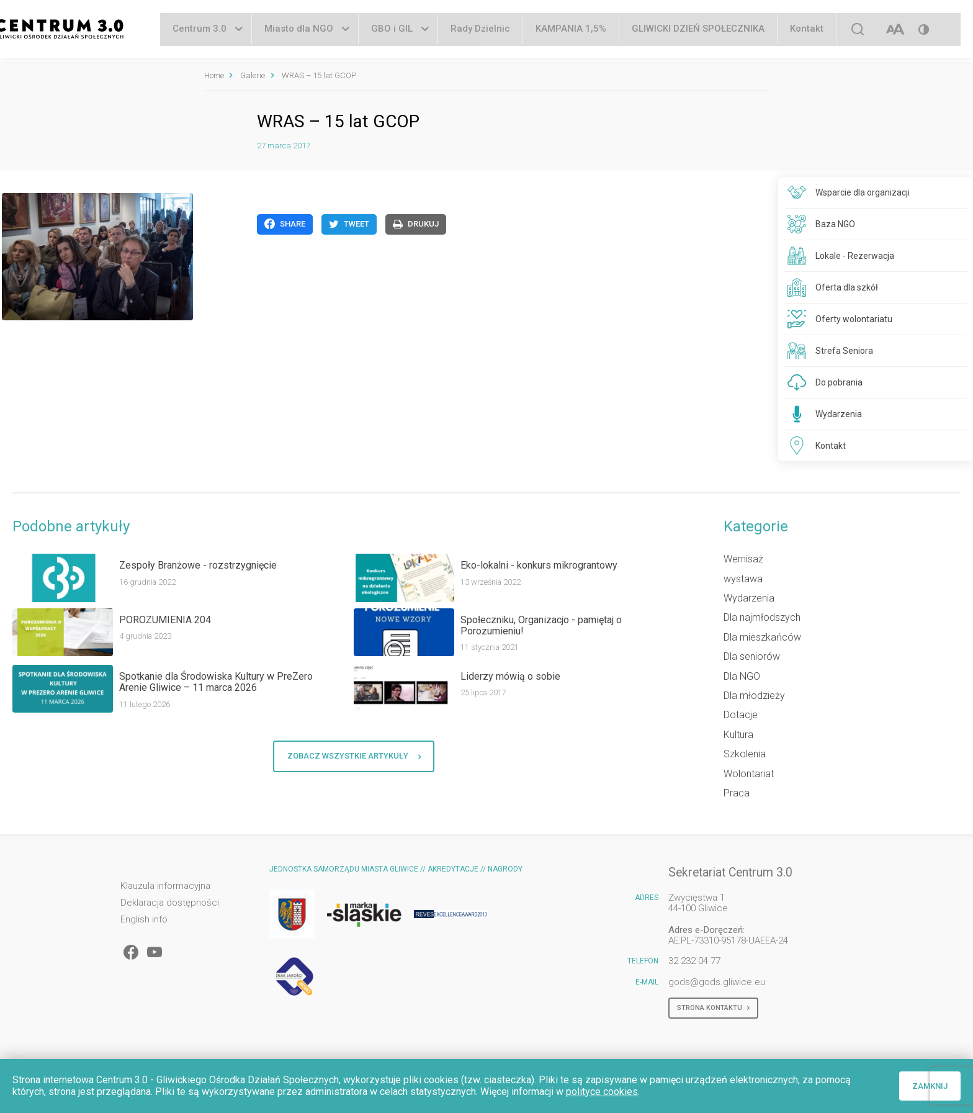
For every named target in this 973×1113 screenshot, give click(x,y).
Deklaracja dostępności (169, 903)
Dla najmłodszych (762, 617)
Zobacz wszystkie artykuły (354, 756)
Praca (737, 793)
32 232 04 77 (694, 961)
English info (144, 919)
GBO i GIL (392, 30)
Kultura (738, 735)
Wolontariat (749, 774)
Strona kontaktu (713, 1008)
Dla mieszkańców (762, 637)
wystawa (743, 579)
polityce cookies (602, 1091)
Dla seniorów (752, 656)
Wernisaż (743, 559)
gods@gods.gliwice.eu (716, 982)
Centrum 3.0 (199, 30)
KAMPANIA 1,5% (571, 30)
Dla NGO (742, 676)
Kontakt (806, 30)
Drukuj (416, 224)
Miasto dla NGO (298, 30)
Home (214, 75)
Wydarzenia (749, 598)
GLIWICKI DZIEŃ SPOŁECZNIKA (698, 30)
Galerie (252, 75)
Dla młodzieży (754, 695)
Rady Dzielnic (480, 30)
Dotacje (741, 715)
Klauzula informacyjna (165, 886)
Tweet (349, 224)
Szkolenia (745, 754)
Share (284, 224)
